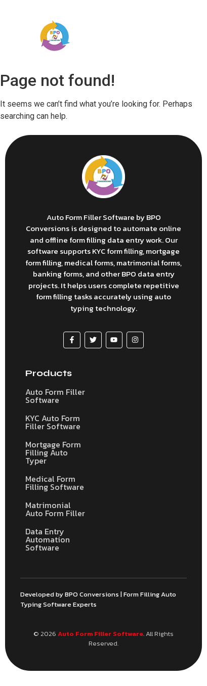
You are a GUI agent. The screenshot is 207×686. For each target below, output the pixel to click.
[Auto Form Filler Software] (103, 176)
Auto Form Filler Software (100, 633)
